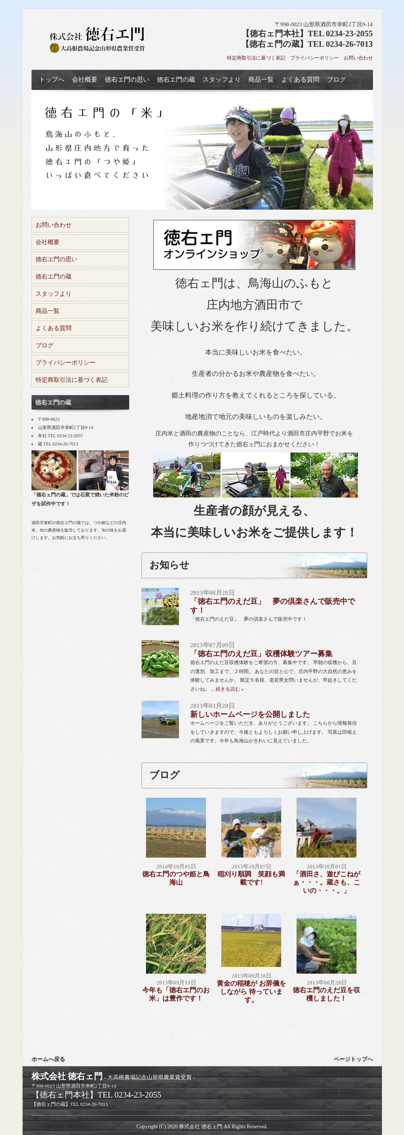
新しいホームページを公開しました (250, 714)
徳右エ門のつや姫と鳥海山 (176, 878)
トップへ (51, 79)
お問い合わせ (358, 58)
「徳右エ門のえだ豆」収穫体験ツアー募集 (261, 653)
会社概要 (84, 79)
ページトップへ (353, 1059)
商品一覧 (261, 79)
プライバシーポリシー (314, 58)
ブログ (336, 79)
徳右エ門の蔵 (176, 79)
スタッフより (222, 79)
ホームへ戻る (48, 1059)
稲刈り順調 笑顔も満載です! (251, 878)
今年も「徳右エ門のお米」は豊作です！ (176, 994)
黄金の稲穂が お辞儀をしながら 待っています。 (251, 991)
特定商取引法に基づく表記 (256, 58)
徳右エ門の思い (127, 79)
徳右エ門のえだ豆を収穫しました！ (326, 994)
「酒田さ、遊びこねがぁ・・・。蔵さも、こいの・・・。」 (326, 882)
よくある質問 (300, 79)
